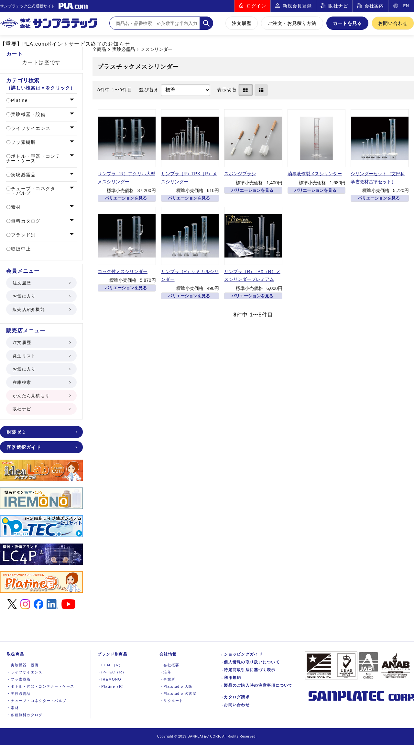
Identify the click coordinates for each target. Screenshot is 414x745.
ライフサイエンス (29, 128)
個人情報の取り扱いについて (252, 662)
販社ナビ (338, 5)
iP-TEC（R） (111, 672)
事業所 (167, 679)
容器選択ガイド (41, 447)
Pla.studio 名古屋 (178, 693)
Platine (18, 100)
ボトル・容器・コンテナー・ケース (33, 158)
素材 (15, 207)
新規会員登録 (297, 5)
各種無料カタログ (25, 715)
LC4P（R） (110, 665)
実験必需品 (123, 49)
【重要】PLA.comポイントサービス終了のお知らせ (65, 44)
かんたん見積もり (41, 395)
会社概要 (169, 665)
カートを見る (347, 23)
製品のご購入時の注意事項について (258, 685)
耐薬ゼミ (41, 432)
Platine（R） (111, 686)
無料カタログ (25, 221)
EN (406, 6)
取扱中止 (20, 248)
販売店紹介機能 (41, 309)
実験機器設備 (22, 665)
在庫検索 (41, 382)
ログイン (256, 5)
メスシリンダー (156, 49)
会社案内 (374, 5)
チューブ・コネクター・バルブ (31, 191)
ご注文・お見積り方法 (291, 23)
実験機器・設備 (27, 114)
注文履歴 (241, 23)
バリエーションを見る (126, 198)
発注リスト (41, 355)
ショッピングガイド (243, 654)
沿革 (165, 672)
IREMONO (109, 679)
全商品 (99, 49)
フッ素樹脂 (22, 142)
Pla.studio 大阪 (175, 686)
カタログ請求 (237, 697)
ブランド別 (22, 234)
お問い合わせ (393, 23)
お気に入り (41, 296)
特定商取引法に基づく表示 (249, 670)
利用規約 (232, 677)
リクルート (171, 701)
